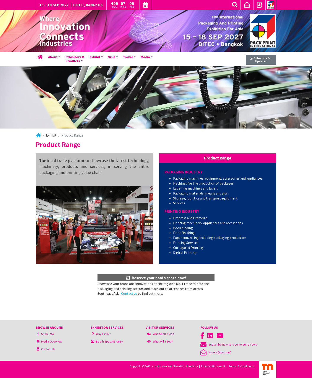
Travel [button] (128, 57)
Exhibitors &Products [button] (74, 59)
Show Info (47, 334)
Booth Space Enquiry (109, 341)
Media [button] (145, 57)
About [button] (53, 57)
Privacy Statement (213, 366)
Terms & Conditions (241, 366)
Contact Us (48, 349)
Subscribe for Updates (261, 59)
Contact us (129, 293)
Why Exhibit (103, 334)
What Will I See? (163, 341)
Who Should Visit (163, 334)
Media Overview (51, 341)
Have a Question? (215, 352)
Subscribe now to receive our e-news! (229, 344)
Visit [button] (111, 57)
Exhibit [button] (95, 57)
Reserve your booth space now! (156, 277)
